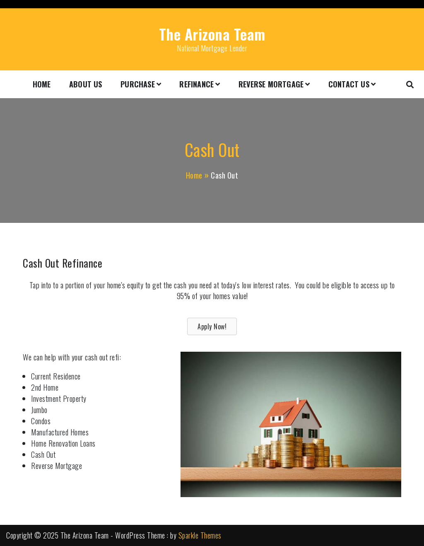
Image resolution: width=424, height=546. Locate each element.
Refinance (196, 84)
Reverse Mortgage (271, 84)
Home (42, 84)
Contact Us (348, 84)
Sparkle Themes (200, 535)
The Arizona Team (212, 34)
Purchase (137, 84)
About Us (85, 84)
